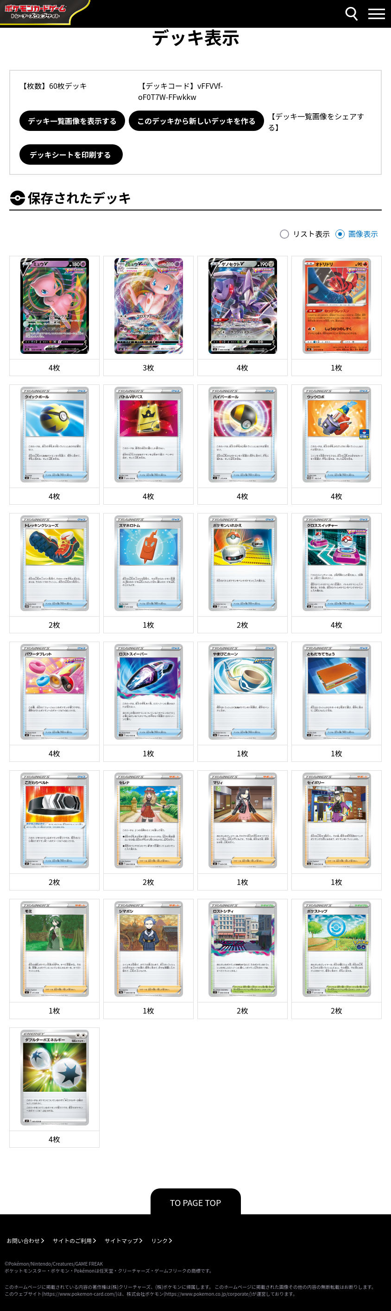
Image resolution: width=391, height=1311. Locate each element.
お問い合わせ (23, 1240)
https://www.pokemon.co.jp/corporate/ (208, 1293)
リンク (159, 1240)
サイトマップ (121, 1240)
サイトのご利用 (72, 1240)
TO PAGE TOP (195, 1202)
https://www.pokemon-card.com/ (79, 1293)
